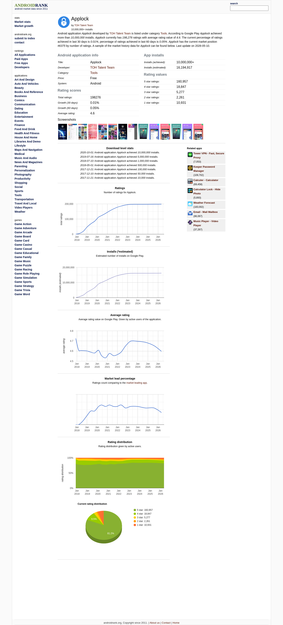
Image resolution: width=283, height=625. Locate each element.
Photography (23, 174)
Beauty (19, 87)
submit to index (25, 38)
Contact (166, 622)
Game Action (23, 224)
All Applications (25, 54)
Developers (22, 67)
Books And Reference (29, 92)
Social (19, 186)
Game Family (23, 257)
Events (19, 120)
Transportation (24, 199)
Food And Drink (25, 129)
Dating (19, 108)
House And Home (26, 137)
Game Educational (27, 253)
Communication (25, 104)
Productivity (22, 178)
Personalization (25, 170)
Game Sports (23, 281)
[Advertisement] (152, 6)
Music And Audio (26, 158)
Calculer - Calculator (205, 180)
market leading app (136, 382)
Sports (19, 191)
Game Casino (23, 244)
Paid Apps (21, 59)
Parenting (21, 166)
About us (155, 622)
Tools (164, 33)
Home (176, 622)
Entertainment (24, 116)
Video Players (24, 207)
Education (21, 112)
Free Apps (21, 63)
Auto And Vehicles (27, 83)
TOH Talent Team (83, 25)
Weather (20, 211)
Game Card (22, 240)
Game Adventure (26, 228)
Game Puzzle (23, 265)
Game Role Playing (27, 273)
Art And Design (24, 79)
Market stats (23, 21)
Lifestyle (20, 145)
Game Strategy (24, 286)
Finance (20, 125)
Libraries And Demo (28, 141)
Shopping (21, 182)
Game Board (23, 236)
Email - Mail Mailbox (205, 211)
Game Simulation (26, 277)
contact (19, 42)
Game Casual (23, 248)
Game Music (23, 261)
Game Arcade (23, 232)
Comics (20, 100)
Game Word (22, 294)
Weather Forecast (204, 202)
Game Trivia (22, 290)
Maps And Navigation (28, 149)
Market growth (24, 26)
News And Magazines (28, 162)
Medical (20, 153)
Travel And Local (26, 203)
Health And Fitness (27, 133)
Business (21, 96)
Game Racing (23, 269)
